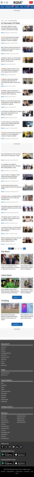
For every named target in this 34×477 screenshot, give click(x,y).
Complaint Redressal (6, 353)
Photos (2, 387)
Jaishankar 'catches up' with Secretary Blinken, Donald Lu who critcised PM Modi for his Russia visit (11, 59)
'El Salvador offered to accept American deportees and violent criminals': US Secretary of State (9, 28)
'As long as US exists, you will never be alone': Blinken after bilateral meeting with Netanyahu (11, 229)
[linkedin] (17, 446)
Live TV (3, 361)
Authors (3, 363)
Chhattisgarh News (5, 432)
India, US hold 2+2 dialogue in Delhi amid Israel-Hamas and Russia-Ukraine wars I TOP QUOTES (10, 176)
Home (2, 7)
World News (4, 385)
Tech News (3, 395)
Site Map (3, 471)
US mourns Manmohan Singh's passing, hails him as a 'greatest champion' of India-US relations (10, 38)
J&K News (3, 436)
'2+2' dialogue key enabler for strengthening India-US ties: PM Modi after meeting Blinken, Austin (11, 166)
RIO (32, 471)
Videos (17, 7)
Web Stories (4, 365)
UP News (3, 430)
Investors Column (5, 357)
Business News (4, 399)
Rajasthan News (20, 418)
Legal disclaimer (10, 471)
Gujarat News (4, 434)
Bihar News (3, 416)
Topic (6, 20)
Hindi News (3, 359)
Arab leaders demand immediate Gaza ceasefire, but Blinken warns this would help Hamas (11, 208)
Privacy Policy (19, 471)
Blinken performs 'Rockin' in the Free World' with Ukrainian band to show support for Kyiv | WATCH (10, 70)
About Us (3, 349)
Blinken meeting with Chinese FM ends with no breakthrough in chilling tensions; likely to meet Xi (11, 239)
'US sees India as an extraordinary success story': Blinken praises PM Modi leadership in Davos (10, 123)
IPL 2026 (27, 7)
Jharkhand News (5, 422)
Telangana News (21, 420)
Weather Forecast (5, 372)
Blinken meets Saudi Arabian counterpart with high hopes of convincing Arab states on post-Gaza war (10, 81)
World (2, 32)
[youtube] (13, 446)
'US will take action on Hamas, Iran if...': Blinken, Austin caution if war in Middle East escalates (10, 218)
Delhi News (3, 418)
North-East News (5, 426)
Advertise (3, 351)
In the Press (4, 355)
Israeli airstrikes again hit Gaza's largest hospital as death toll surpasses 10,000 (11, 187)
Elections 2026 (9, 7)
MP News (3, 424)
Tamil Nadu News (5, 428)
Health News (4, 401)
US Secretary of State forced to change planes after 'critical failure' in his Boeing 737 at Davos (11, 113)
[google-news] (20, 446)
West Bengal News (21, 422)
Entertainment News (5, 391)
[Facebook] (2, 446)
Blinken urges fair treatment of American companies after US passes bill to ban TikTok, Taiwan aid (11, 92)
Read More (17, 324)
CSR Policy (26, 471)
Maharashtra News (21, 416)
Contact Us (3, 347)
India (21, 7)
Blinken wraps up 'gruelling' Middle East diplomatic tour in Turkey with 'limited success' (11, 197)
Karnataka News (5, 438)
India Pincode (4, 375)
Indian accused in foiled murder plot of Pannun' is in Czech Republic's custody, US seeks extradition (11, 134)
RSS (17, 473)
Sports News (4, 393)
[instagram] (9, 446)
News (2, 20)
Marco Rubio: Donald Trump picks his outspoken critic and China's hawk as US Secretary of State (11, 49)
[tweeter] (6, 446)
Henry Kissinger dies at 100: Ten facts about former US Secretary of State (11, 154)
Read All (17, 297)
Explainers (3, 397)
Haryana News (4, 420)
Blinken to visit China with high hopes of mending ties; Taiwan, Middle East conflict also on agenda (10, 102)
